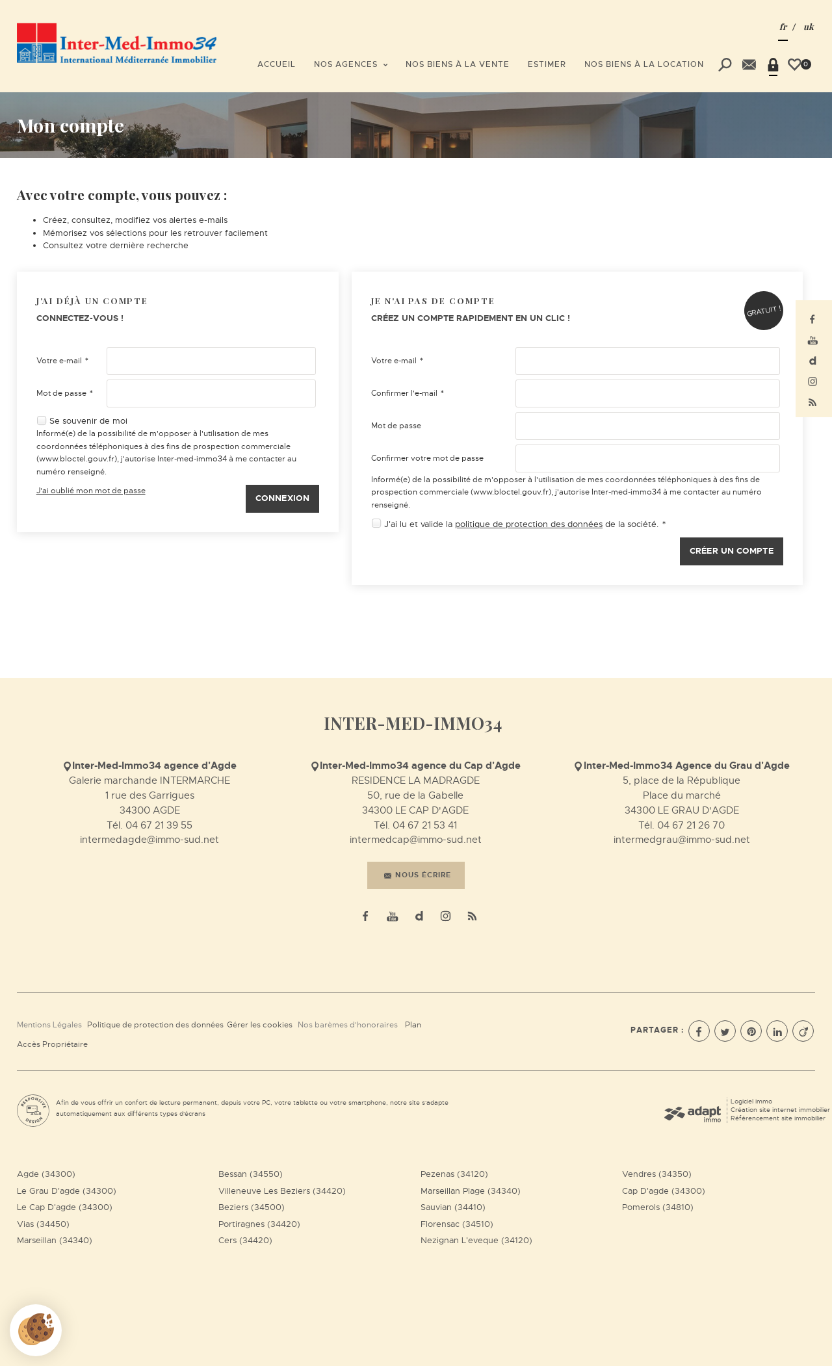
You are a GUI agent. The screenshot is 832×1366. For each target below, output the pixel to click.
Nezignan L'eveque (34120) (476, 1240)
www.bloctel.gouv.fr (76, 458)
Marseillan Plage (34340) (471, 1190)
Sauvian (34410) (453, 1207)
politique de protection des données (529, 524)
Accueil (276, 64)
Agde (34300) (46, 1173)
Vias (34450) (43, 1224)
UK (808, 26)
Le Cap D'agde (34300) (64, 1207)
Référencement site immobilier (778, 1118)
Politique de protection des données (155, 1024)
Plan (413, 1024)
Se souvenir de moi (88, 421)
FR (782, 26)
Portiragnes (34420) (259, 1224)
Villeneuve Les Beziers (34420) (282, 1190)
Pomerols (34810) (658, 1207)
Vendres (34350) (657, 1173)
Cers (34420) (245, 1240)
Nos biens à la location (644, 64)
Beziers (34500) (251, 1207)
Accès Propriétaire (52, 1044)
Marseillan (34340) (54, 1240)
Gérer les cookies (259, 1024)
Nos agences (350, 64)
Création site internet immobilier (780, 1109)
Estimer (547, 64)
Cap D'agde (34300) (663, 1190)
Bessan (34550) (250, 1173)
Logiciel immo (751, 1101)
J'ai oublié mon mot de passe (91, 490)
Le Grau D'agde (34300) (66, 1190)
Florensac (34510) (457, 1224)
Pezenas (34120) (454, 1173)
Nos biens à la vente (458, 64)
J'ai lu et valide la (419, 524)
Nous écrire (417, 874)
